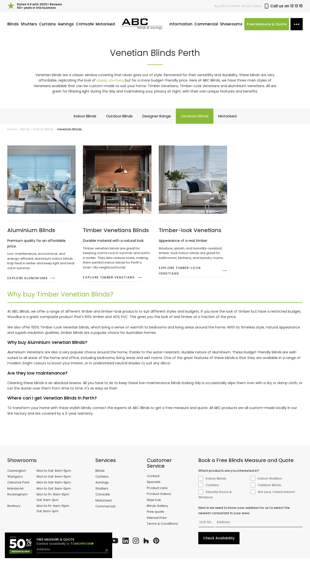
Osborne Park (18, 487)
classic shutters (110, 84)
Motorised (105, 26)
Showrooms (231, 26)
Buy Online (227, 6)
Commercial (206, 26)
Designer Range (156, 120)
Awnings (66, 26)
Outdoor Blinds (119, 120)
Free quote (155, 516)
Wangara (14, 481)
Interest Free (157, 522)
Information (181, 26)
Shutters (29, 26)
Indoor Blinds (85, 120)
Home (12, 134)
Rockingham (17, 499)
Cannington (16, 475)
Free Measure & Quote (267, 26)
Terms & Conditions (162, 528)
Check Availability (219, 543)
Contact (153, 480)
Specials (153, 486)
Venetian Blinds (195, 120)
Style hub (154, 504)
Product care (157, 492)
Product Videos (159, 498)
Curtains (47, 26)
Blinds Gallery (251, 6)
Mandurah (15, 493)
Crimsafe (85, 26)
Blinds (13, 26)
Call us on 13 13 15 (283, 6)
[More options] (296, 26)
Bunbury (13, 510)
